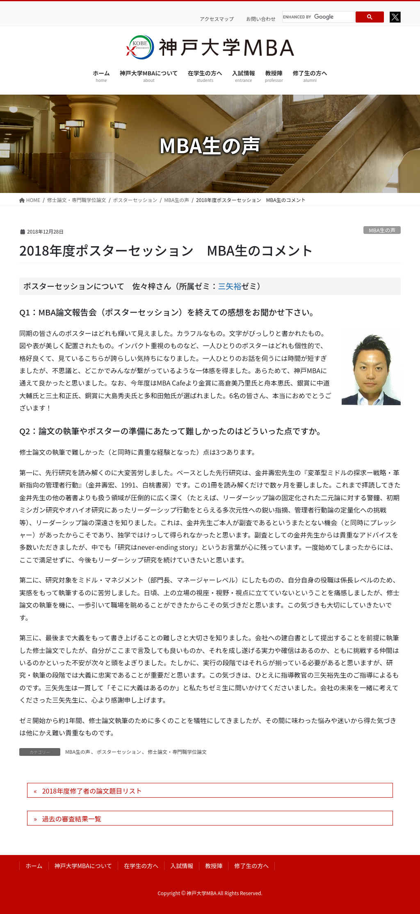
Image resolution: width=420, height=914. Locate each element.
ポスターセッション (119, 751)
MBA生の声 (382, 230)
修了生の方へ (251, 866)
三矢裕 (229, 285)
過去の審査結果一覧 (71, 818)
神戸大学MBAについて (83, 866)
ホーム (34, 866)
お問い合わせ (261, 19)
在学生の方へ (141, 866)
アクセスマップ (217, 19)
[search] (317, 17)
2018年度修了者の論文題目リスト (92, 791)
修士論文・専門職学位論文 (177, 751)
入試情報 (181, 866)
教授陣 (213, 866)
